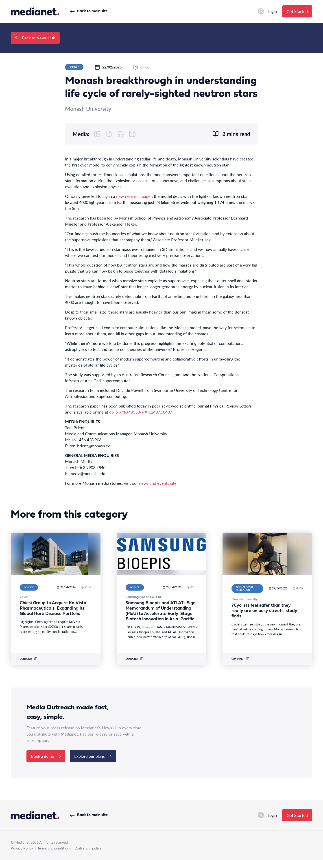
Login (267, 11)
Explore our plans (92, 756)
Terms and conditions (54, 848)
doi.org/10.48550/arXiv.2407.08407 (140, 412)
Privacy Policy (22, 848)
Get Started (297, 11)
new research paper (134, 196)
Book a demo (46, 756)
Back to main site (89, 11)
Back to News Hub (35, 38)
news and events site (158, 483)
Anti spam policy (88, 848)
